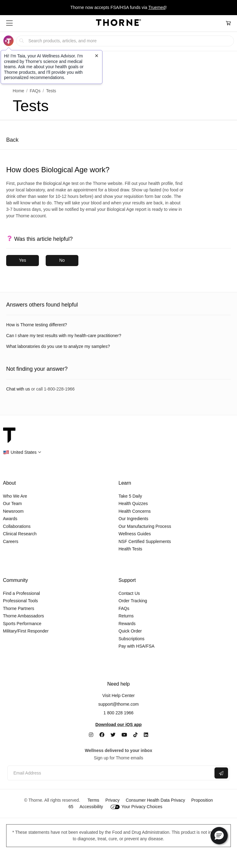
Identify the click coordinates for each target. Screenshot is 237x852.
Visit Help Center (118, 695)
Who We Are (15, 496)
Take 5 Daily (130, 496)
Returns (126, 615)
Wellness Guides (134, 533)
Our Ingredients (133, 518)
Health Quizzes (133, 503)
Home (18, 90)
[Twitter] (112, 734)
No (62, 260)
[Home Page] (118, 23)
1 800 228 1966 (118, 712)
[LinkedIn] (146, 734)
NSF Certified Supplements (144, 541)
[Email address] (110, 773)
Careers (11, 541)
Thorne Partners (18, 608)
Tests (51, 90)
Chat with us (18, 388)
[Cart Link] (228, 23)
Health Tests (130, 548)
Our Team (12, 503)
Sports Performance (22, 623)
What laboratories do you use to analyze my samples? (58, 346)
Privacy (113, 800)
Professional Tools (20, 600)
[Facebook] (101, 734)
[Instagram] (91, 734)
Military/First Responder (26, 631)
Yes (22, 260)
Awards (10, 518)
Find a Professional (21, 593)
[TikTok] (135, 734)
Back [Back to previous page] (12, 140)
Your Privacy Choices (136, 806)
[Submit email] (221, 773)
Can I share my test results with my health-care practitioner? (63, 335)
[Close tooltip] (96, 55)
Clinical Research (20, 533)
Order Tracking (132, 600)
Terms (93, 800)
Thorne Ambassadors (23, 615)
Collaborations (17, 526)
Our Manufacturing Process (144, 526)
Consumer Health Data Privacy (155, 800)
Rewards (126, 623)
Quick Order (130, 631)
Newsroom (13, 511)
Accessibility (91, 806)
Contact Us (129, 593)
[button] (9, 23)
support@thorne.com (118, 704)
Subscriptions (131, 638)
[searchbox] (125, 41)
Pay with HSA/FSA (136, 646)
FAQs (35, 90)
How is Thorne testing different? (36, 324)
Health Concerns (134, 511)
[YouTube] (124, 734)
